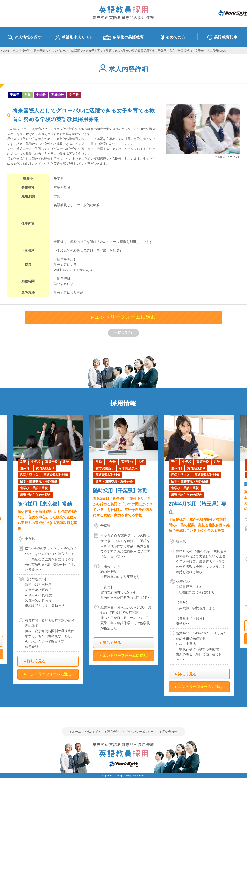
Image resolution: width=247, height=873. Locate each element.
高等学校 (57, 95)
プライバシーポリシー (139, 731)
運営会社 (113, 731)
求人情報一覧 (21, 50)
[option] (123, 540)
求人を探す (94, 731)
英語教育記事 (222, 37)
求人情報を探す (25, 37)
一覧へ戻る (122, 333)
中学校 (41, 95)
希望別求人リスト (74, 37)
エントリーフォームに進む (125, 317)
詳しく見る (36, 661)
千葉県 (15, 95)
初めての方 (173, 37)
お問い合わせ (168, 731)
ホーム (76, 731)
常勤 (27, 95)
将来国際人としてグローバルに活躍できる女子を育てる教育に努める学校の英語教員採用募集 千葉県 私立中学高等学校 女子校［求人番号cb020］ (131, 50)
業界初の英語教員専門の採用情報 (123, 13)
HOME (5, 50)
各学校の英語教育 (123, 37)
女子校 (74, 95)
